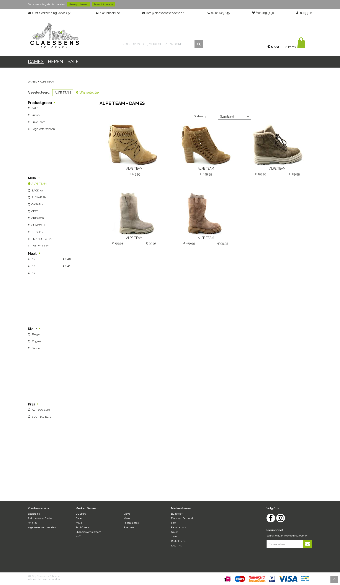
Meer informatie (103, 4)
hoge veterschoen (43, 129)
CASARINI (37, 204)
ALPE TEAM (39, 183)
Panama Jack (131, 522)
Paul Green (82, 527)
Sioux (174, 531)
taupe (35, 348)
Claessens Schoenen (54, 35)
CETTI (35, 211)
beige (35, 334)
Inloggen (304, 13)
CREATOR (37, 218)
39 (33, 272)
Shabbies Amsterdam (88, 531)
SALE (34, 108)
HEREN (55, 61)
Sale (73, 61)
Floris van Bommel (182, 518)
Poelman (129, 527)
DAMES (36, 61)
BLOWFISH (38, 197)
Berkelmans (178, 541)
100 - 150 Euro (41, 416)
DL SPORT (38, 232)
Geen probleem (78, 4)
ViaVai (127, 513)
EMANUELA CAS (42, 239)
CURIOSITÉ (38, 225)
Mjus (79, 522)
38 (33, 265)
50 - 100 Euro (40, 409)
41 (68, 265)
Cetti (174, 536)
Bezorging (34, 513)
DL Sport (81, 513)
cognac (36, 341)
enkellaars (38, 122)
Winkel (32, 522)
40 (69, 259)
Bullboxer (176, 513)
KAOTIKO (176, 545)
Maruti (127, 518)
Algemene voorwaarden (42, 527)
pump (35, 115)
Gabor (79, 518)
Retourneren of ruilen (40, 518)
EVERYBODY (40, 246)
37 (33, 259)
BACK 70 (37, 190)
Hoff (78, 536)
